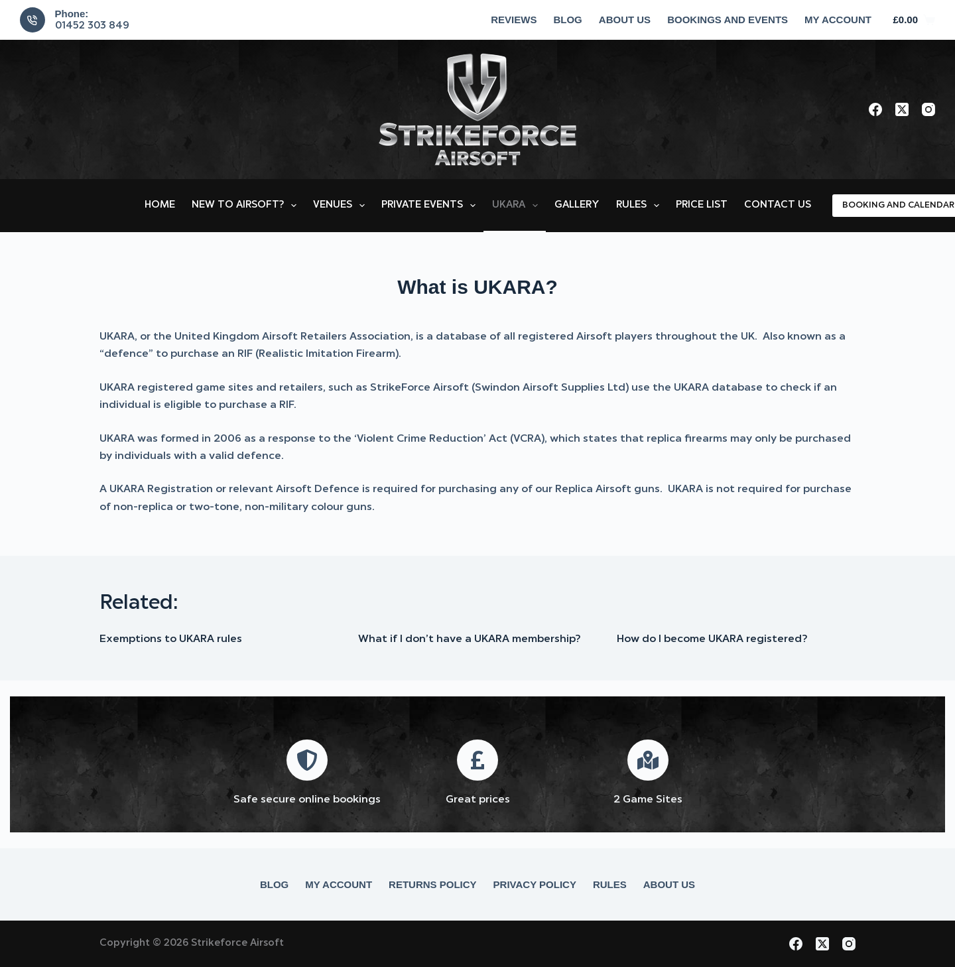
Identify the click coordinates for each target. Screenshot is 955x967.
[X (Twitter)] (902, 109)
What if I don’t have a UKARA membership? (469, 639)
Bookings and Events (727, 19)
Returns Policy (433, 884)
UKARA (517, 206)
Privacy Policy (534, 884)
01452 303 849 (92, 26)
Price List (702, 205)
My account (837, 19)
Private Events (431, 206)
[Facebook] (875, 109)
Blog (567, 19)
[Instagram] (928, 109)
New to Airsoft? (247, 206)
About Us (625, 19)
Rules (640, 206)
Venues (341, 206)
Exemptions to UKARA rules (170, 639)
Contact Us (777, 205)
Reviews (514, 19)
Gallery (577, 205)
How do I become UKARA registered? (712, 639)
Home (160, 205)
